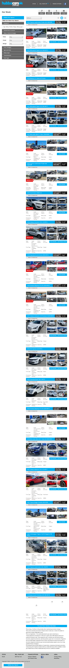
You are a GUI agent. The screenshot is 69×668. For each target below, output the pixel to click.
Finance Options (32, 656)
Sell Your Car (18, 656)
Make (4, 36)
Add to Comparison (32, 24)
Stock (3, 656)
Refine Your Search (8, 18)
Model (4, 40)
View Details (53, 41)
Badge (4, 43)
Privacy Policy (57, 656)
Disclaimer (56, 658)
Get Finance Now (62, 41)
